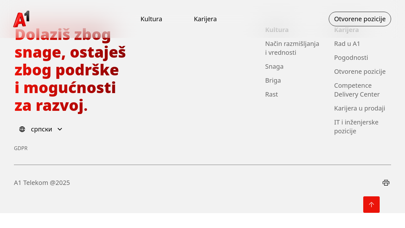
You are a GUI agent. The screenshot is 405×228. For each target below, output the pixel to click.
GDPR (21, 148)
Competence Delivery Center (357, 89)
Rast (271, 94)
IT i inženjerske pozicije (356, 126)
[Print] (386, 183)
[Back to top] (371, 204)
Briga (273, 80)
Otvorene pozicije (360, 71)
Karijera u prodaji (359, 108)
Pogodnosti (351, 57)
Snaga (274, 66)
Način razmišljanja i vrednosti (292, 48)
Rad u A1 (347, 43)
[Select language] (42, 129)
